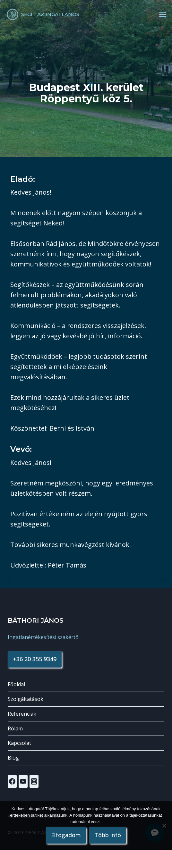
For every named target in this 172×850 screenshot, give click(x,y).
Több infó (107, 835)
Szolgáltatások (25, 699)
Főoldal (16, 684)
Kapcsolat (19, 742)
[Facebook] (12, 781)
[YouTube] (23, 781)
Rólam (15, 728)
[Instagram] (34, 781)
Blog (13, 757)
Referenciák (22, 713)
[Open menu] (163, 14)
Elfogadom (66, 835)
